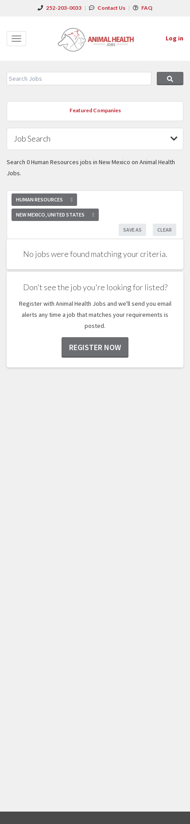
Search (170, 78)
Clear (164, 229)
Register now (95, 347)
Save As (132, 229)
